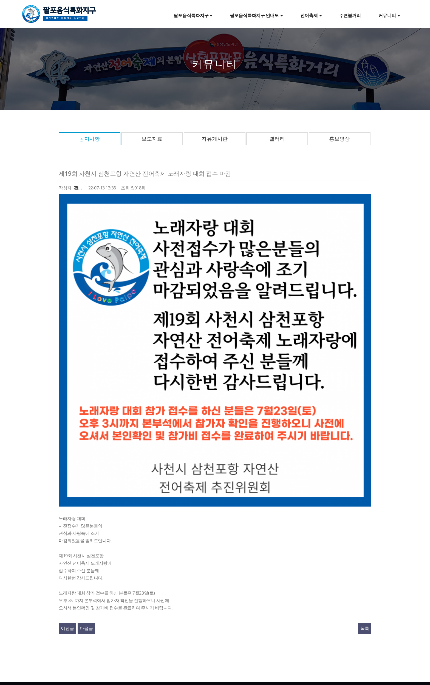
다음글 (86, 545)
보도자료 (152, 138)
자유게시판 (215, 138)
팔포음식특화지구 (69, 14)
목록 (364, 545)
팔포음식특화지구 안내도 (256, 15)
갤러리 (277, 138)
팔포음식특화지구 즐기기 (89, 626)
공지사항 (89, 138)
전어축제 (311, 15)
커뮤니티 (389, 15)
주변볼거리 (350, 15)
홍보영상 (339, 138)
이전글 (67, 545)
